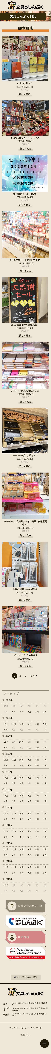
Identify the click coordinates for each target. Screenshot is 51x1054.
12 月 (6, 724)
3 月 (29, 712)
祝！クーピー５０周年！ (26, 655)
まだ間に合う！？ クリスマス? (25, 138)
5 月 (14, 712)
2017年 (9, 861)
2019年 (9, 825)
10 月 (21, 724)
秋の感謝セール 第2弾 (24, 194)
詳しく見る (24, 94)
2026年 (9, 700)
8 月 (37, 724)
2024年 (9, 736)
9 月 (29, 724)
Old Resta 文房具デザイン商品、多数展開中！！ (25, 523)
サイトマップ (36, 1028)
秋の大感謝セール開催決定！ (25, 325)
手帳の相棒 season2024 (25, 589)
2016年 (9, 879)
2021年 (9, 789)
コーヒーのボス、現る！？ (25, 455)
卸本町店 (25, 90)
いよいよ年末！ (24, 83)
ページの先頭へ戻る (27, 977)
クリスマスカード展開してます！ (25, 260)
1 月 (45, 712)
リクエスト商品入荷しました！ (25, 391)
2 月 (37, 712)
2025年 (9, 718)
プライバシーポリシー (18, 1028)
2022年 (9, 772)
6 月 (6, 730)
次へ (32, 676)
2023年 (9, 754)
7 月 (45, 724)
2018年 (9, 843)
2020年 (9, 807)
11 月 (13, 724)
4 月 (21, 712)
